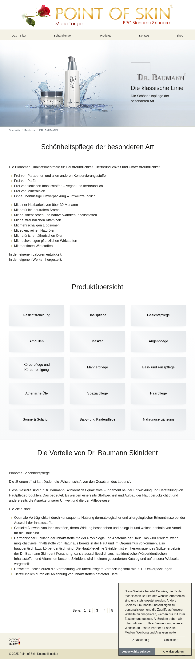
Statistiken (169, 639)
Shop (179, 37)
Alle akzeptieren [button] (173, 651)
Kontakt (144, 37)
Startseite (14, 133)
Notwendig (140, 639)
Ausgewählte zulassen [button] (137, 651)
